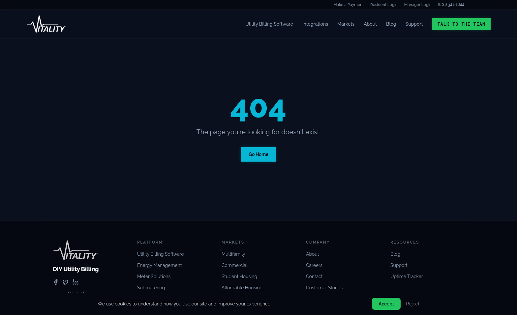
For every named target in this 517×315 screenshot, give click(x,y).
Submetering (151, 287)
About (370, 24)
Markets (345, 24)
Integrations (315, 24)
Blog (391, 24)
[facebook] (56, 282)
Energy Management (159, 265)
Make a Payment (348, 4)
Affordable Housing (242, 287)
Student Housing (239, 276)
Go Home (258, 154)
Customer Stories (324, 287)
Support (414, 24)
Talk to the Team (461, 24)
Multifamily (233, 254)
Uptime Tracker (406, 276)
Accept (386, 303)
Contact (314, 276)
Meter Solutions (153, 276)
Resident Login (384, 4)
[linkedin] (75, 282)
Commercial (235, 265)
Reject (412, 303)
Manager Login (418, 4)
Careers (314, 265)
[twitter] (66, 282)
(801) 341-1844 (451, 4)
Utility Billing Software (269, 24)
